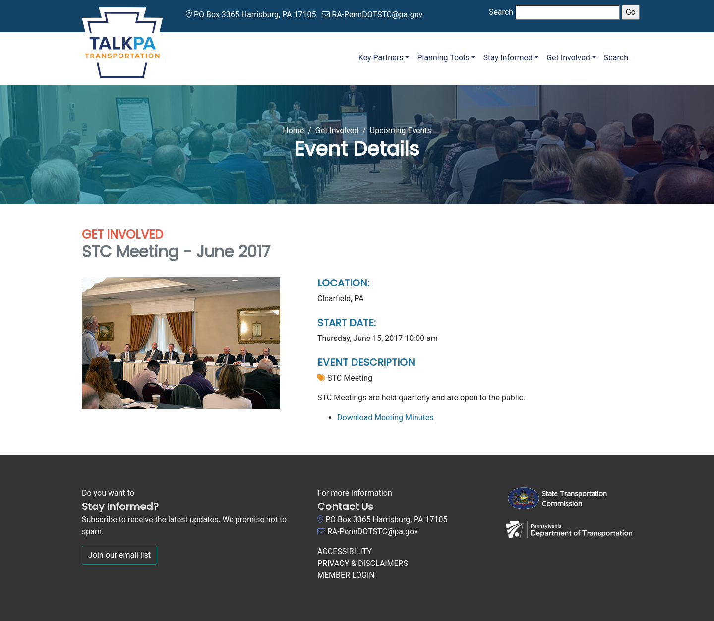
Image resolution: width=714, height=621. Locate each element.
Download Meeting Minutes (385, 417)
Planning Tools (443, 57)
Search (501, 12)
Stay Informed (508, 57)
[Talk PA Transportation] (122, 41)
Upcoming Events (400, 130)
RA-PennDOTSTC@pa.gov (377, 14)
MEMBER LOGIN (346, 575)
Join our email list (119, 555)
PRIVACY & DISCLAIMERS (362, 563)
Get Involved (568, 57)
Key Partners (381, 57)
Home (293, 130)
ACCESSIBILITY (344, 551)
